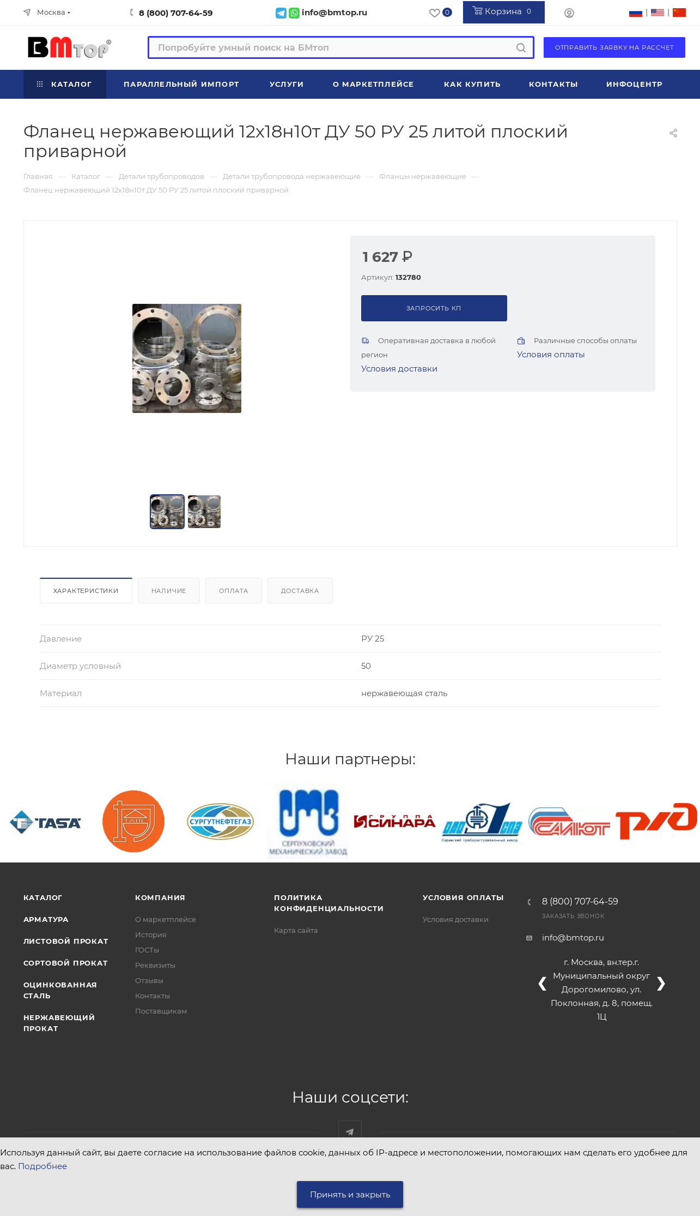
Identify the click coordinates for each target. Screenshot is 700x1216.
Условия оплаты (551, 354)
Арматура (46, 919)
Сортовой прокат (65, 963)
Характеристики (86, 591)
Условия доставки (399, 368)
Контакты (152, 995)
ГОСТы (147, 949)
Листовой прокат (65, 941)
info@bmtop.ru (573, 937)
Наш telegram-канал (350, 1132)
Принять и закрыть (350, 1194)
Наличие (169, 591)
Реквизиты (155, 965)
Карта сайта (296, 930)
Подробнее (42, 1166)
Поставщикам (161, 1011)
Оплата (233, 591)
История (151, 934)
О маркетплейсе (165, 919)
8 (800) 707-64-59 (176, 13)
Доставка (300, 591)
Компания (160, 897)
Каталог (43, 897)
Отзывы (149, 980)
